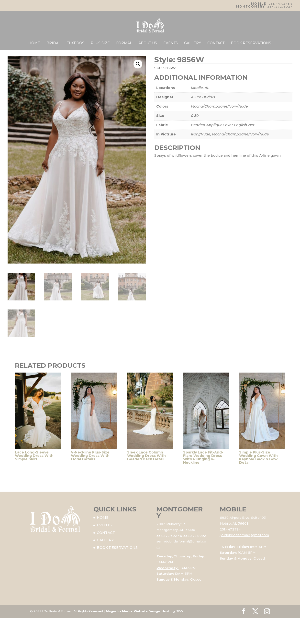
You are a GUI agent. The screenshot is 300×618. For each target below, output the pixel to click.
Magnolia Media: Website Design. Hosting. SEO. (145, 611)
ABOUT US (147, 43)
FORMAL (124, 43)
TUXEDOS (75, 43)
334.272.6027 (280, 6)
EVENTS (170, 43)
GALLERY (192, 43)
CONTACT (215, 43)
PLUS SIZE (100, 43)
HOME (34, 43)
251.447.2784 (281, 3)
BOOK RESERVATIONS (251, 43)
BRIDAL (53, 43)
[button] (137, 64)
